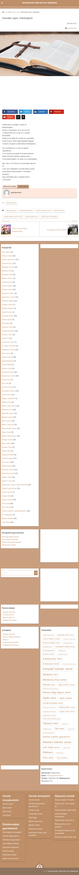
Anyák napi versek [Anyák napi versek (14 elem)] (48, 635)
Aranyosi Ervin (7, 263)
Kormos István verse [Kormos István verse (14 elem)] (69, 664)
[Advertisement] (39, 94)
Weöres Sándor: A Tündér (64, 800)
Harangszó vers (11, 210)
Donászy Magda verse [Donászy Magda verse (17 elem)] (51, 643)
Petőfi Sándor (7, 466)
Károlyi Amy (6, 380)
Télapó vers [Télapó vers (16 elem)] (47, 729)
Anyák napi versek (8, 260)
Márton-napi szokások (11, 858)
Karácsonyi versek (8, 376)
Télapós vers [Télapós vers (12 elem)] (65, 724)
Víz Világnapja (7, 515)
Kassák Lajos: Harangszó (49, 216)
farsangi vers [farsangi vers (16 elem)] (47, 647)
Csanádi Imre (7, 282)
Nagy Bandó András (9, 428)
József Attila (6, 365)
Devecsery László (8, 297)
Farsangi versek (8, 316)
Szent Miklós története (10, 539)
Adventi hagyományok (11, 836)
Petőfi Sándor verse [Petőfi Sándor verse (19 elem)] (67, 707)
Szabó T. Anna (7, 481)
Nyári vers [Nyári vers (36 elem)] (49, 698)
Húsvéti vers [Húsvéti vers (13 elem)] (62, 650)
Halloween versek (8, 350)
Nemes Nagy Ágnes (9, 436)
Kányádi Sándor (8, 372)
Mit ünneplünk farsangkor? (12, 832)
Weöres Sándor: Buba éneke (65, 810)
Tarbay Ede (6, 496)
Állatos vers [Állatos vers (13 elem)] (66, 747)
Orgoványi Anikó (8, 455)
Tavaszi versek (7, 500)
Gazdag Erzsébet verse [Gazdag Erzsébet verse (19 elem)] (65, 647)
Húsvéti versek (11, 203)
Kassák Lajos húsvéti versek (13, 216)
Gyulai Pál (5, 338)
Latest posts (23, 186)
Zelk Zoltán (6, 522)
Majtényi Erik (6, 402)
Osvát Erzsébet (7, 458)
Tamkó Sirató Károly (9, 488)
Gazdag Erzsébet (8, 331)
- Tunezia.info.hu (8, 615)
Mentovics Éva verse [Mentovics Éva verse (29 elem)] (55, 679)
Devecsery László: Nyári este (65, 837)
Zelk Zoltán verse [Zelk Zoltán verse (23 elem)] (51, 747)
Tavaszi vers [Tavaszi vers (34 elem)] (50, 723)
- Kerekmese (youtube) (10, 642)
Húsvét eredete (8, 851)
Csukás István (7, 290)
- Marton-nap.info (8, 617)
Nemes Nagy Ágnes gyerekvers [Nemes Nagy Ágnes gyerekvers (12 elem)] (50, 688)
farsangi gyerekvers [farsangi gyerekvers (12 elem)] (68, 643)
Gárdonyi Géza (7, 327)
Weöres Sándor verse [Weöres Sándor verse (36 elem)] (57, 742)
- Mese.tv (5, 640)
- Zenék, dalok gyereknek (11, 637)
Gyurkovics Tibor (8, 342)
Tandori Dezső (7, 492)
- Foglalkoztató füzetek (10, 645)
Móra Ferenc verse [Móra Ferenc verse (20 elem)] (67, 685)
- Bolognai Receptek (9, 620)
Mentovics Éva (7, 410)
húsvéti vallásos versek (43, 210)
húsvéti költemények (26, 210)
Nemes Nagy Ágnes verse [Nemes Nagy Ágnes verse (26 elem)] (56, 692)
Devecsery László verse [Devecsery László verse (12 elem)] (69, 639)
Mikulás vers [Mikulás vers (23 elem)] (49, 684)
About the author (10, 186)
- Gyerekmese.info (8, 612)
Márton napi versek (9, 406)
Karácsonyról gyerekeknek (11, 542)
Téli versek (6, 503)
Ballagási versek (8, 267)
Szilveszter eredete (9, 545)
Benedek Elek (7, 274)
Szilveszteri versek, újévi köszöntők (15, 485)
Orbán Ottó (6, 451)
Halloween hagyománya (11, 840)
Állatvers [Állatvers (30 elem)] (48, 752)
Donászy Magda (8, 301)
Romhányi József (8, 473)
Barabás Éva (6, 271)
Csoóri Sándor (7, 286)
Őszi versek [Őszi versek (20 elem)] (62, 758)
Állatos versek (7, 256)
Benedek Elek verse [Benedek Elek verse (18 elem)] (65, 635)
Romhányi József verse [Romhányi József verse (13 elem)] (49, 711)
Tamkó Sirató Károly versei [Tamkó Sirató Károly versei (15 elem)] (51, 719)
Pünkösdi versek (8, 470)
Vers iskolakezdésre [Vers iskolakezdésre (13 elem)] (48, 733)
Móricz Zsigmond (8, 425)
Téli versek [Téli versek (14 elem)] (71, 729)
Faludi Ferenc (7, 312)
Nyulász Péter (7, 447)
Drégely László (7, 304)
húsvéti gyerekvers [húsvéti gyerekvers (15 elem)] (49, 650)
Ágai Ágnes (6, 252)
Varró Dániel (6, 507)
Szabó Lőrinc (6, 477)
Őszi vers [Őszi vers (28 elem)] (48, 757)
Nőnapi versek (7, 440)
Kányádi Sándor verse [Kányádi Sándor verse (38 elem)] (58, 669)
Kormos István (7, 387)
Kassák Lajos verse (31, 216)
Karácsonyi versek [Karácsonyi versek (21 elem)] (51, 664)
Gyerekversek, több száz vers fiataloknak (39, 3)
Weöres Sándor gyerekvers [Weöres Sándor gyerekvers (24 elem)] (56, 737)
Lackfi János (6, 395)
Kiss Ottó (5, 383)
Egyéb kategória (8, 308)
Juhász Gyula (7, 368)
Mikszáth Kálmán (8, 413)
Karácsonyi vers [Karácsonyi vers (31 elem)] (52, 658)
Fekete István (7, 320)
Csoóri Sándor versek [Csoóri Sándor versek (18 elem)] (51, 639)
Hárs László (6, 353)
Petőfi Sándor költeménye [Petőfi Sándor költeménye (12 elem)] (49, 707)
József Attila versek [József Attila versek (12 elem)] (62, 654)
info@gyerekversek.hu (55, 775)
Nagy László (6, 432)
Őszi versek (6, 462)
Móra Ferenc (6, 421)
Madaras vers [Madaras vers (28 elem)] (50, 674)
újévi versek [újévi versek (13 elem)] (59, 753)
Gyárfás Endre (7, 334)
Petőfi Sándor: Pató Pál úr (64, 820)
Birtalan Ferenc (7, 278)
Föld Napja (6, 323)
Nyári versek (6, 443)
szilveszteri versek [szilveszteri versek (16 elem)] (49, 715)
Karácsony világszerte (11, 847)
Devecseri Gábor (8, 293)
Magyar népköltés (8, 398)
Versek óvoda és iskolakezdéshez (14, 511)
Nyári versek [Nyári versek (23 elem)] (66, 698)
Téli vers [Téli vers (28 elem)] (59, 728)
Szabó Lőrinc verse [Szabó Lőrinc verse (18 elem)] (67, 711)
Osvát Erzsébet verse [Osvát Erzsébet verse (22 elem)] (53, 703)
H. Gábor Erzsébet (9, 346)
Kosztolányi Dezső (8, 391)
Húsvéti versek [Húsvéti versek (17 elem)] (48, 654)
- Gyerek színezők (8, 634)
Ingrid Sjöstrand (7, 361)
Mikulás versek (7, 417)
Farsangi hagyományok (10, 537)
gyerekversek (72, 28)
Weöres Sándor (7, 518)
